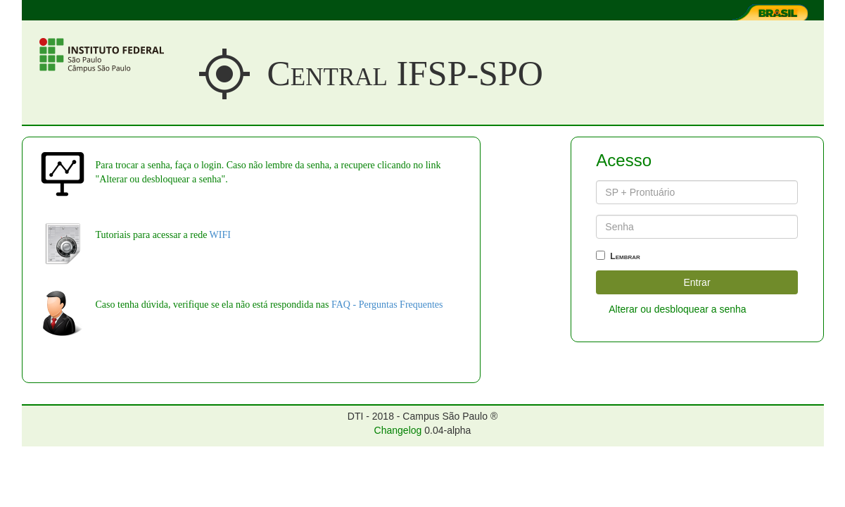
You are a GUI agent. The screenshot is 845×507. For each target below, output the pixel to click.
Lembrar (618, 256)
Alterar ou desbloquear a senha (677, 309)
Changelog (398, 430)
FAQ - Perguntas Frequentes (387, 304)
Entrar (696, 282)
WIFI (220, 235)
